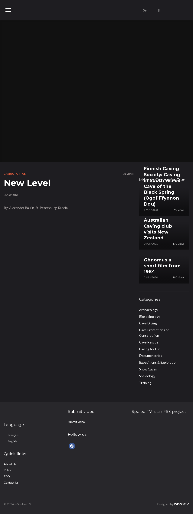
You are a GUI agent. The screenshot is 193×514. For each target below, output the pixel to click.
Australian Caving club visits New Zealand (158, 228)
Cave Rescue (148, 342)
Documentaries (150, 355)
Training (145, 383)
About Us (10, 464)
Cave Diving (148, 323)
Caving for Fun (15, 173)
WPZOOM (181, 504)
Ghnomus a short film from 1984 (162, 265)
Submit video (76, 421)
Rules (7, 470)
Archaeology (148, 310)
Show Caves (148, 369)
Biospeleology (149, 316)
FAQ (7, 476)
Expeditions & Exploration (158, 362)
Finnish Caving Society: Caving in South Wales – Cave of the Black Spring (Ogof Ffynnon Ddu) (164, 186)
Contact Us (11, 482)
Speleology (147, 376)
